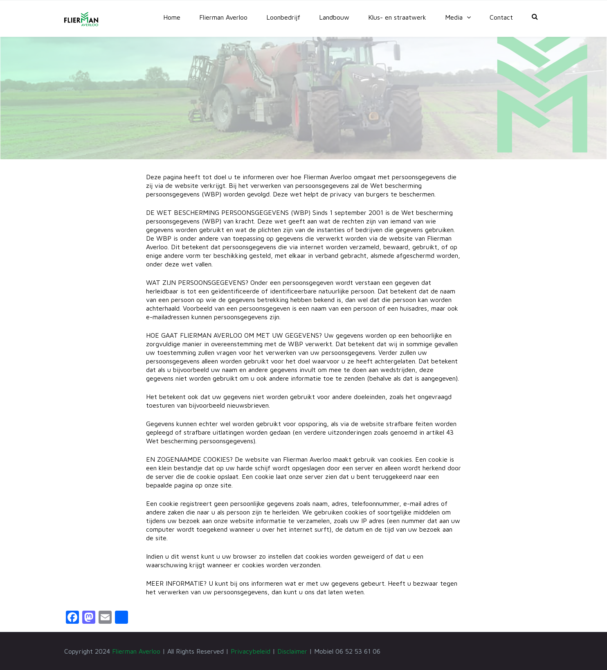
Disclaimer (292, 651)
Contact (501, 17)
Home (171, 17)
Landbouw (334, 17)
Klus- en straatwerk (397, 17)
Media (454, 17)
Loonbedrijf (283, 17)
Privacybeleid (250, 651)
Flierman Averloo (223, 17)
